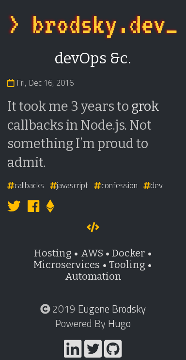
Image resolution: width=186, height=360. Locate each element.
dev (153, 185)
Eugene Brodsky (112, 308)
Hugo (119, 323)
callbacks (25, 185)
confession (116, 185)
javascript (69, 185)
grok (145, 106)
